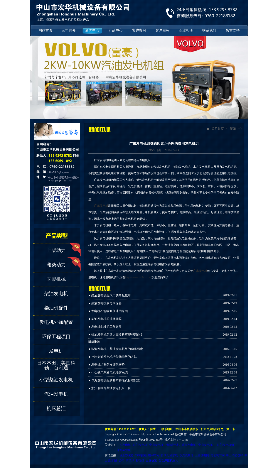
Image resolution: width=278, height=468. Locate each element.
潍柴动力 (56, 264)
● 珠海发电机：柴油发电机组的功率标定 (116, 349)
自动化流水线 (169, 455)
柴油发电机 (56, 293)
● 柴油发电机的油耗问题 (105, 319)
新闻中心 (92, 30)
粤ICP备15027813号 (150, 439)
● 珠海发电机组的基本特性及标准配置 (114, 380)
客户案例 (139, 30)
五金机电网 (202, 455)
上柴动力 (56, 250)
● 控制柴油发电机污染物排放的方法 (113, 356)
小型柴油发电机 (56, 379)
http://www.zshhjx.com (138, 277)
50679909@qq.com (58, 172)
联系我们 (209, 30)
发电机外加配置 (56, 322)
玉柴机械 (56, 279)
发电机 (56, 351)
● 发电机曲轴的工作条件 (105, 326)
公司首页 (218, 128)
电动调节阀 (218, 455)
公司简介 (69, 30)
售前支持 (233, 30)
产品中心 (116, 30)
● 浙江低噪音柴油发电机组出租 (110, 388)
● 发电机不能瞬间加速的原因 (108, 311)
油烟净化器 (127, 455)
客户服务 (162, 30)
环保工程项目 (56, 336)
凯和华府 (154, 455)
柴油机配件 (56, 308)
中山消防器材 (234, 455)
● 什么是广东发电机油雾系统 (108, 372)
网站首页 (45, 30)
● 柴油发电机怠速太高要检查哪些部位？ (116, 334)
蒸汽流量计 (186, 455)
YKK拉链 (141, 455)
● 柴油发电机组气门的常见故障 (110, 295)
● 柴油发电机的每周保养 (105, 303)
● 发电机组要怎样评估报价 (107, 364)
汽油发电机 (56, 394)
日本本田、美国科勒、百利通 (56, 365)
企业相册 (186, 30)
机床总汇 (56, 408)
